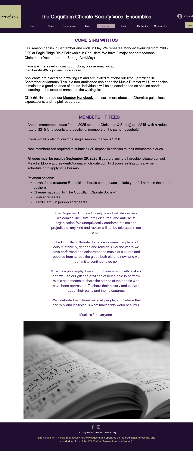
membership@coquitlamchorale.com (53, 70)
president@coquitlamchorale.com (81, 163)
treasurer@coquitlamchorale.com (79, 183)
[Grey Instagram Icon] (98, 427)
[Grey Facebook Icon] (92, 427)
